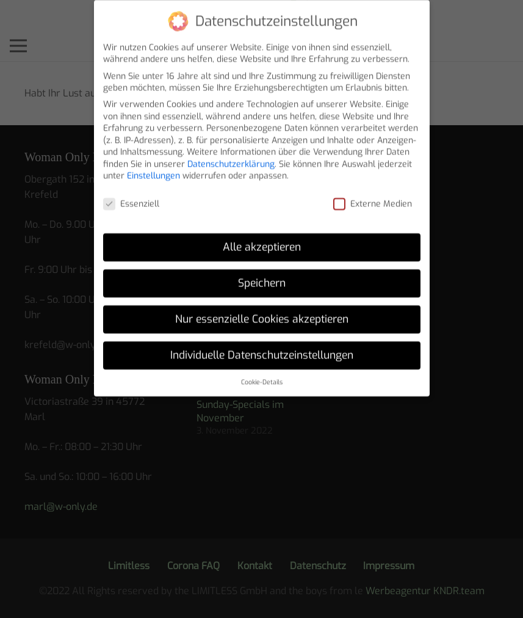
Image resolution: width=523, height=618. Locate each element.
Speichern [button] (262, 276)
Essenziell (131, 197)
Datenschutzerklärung (231, 157)
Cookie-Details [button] (262, 375)
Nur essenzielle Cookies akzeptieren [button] (261, 312)
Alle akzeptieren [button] (262, 240)
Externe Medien (372, 197)
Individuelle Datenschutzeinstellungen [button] (261, 348)
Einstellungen (153, 169)
